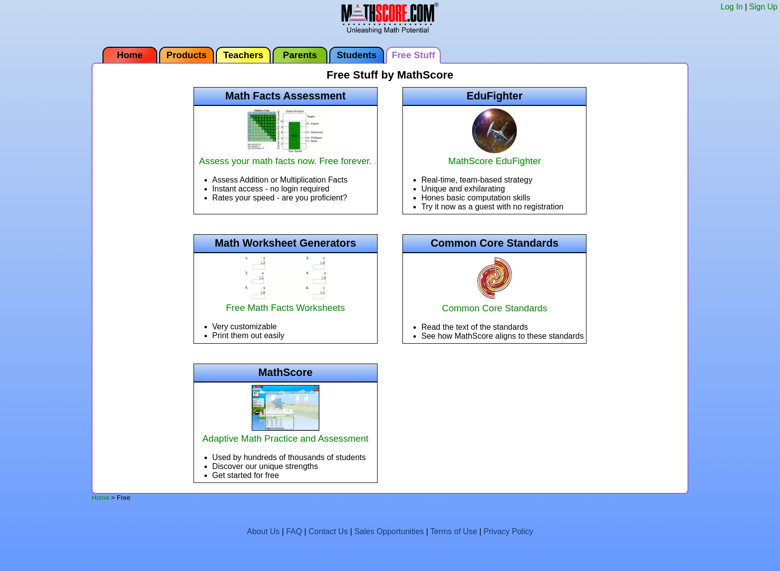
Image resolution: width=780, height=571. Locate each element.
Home (130, 55)
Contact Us (328, 531)
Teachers (243, 55)
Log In (732, 6)
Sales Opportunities (389, 531)
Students (357, 55)
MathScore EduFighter (494, 155)
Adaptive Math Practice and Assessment (285, 433)
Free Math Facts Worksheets (285, 302)
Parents (300, 55)
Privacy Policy (508, 531)
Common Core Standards (494, 302)
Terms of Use (453, 531)
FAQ (294, 531)
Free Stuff (413, 55)
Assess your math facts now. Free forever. (285, 155)
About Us (263, 531)
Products (187, 55)
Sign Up (763, 6)
